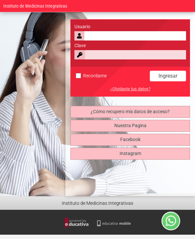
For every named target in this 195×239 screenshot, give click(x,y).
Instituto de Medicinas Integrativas (35, 6)
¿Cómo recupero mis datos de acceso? (130, 112)
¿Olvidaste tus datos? (130, 88)
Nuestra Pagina (130, 125)
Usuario (82, 27)
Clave (80, 45)
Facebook (130, 139)
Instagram (130, 153)
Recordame (91, 76)
